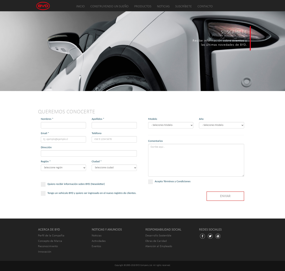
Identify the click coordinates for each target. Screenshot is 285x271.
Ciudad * (97, 161)
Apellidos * (98, 119)
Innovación (44, 251)
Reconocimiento (48, 246)
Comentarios (155, 141)
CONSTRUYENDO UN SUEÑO (109, 6)
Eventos (96, 246)
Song (221, 125)
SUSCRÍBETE (183, 6)
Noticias (96, 235)
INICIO (80, 6)
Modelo (152, 119)
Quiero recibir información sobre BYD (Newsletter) (75, 184)
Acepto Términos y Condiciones (171, 181)
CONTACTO (205, 6)
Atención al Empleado (158, 246)
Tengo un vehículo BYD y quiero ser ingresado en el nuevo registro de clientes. (88, 195)
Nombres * (47, 119)
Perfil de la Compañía (51, 235)
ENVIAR (225, 196)
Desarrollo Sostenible (158, 235)
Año (201, 119)
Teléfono (96, 133)
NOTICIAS (163, 6)
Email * (45, 133)
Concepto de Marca (50, 241)
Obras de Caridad (156, 241)
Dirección (46, 147)
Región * (46, 161)
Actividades (99, 241)
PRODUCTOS (142, 6)
